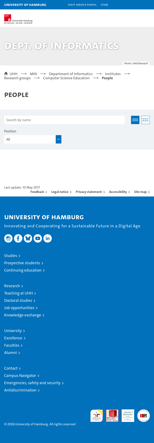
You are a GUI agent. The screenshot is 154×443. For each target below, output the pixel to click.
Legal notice (59, 192)
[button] (138, 4)
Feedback (37, 192)
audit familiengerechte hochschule (96, 415)
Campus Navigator (20, 375)
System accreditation (143, 413)
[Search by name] (64, 120)
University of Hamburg (25, 4)
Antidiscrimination (20, 390)
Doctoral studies (18, 300)
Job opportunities (19, 307)
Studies (10, 255)
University (13, 330)
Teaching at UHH (18, 293)
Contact (11, 368)
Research (12, 285)
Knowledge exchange (22, 315)
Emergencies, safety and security (32, 382)
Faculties (11, 345)
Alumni (10, 352)
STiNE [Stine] (104, 4)
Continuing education (23, 270)
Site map (140, 192)
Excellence (13, 338)
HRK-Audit (126, 413)
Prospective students (22, 263)
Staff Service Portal (82, 4)
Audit (110, 411)
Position (10, 131)
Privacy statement (89, 192)
